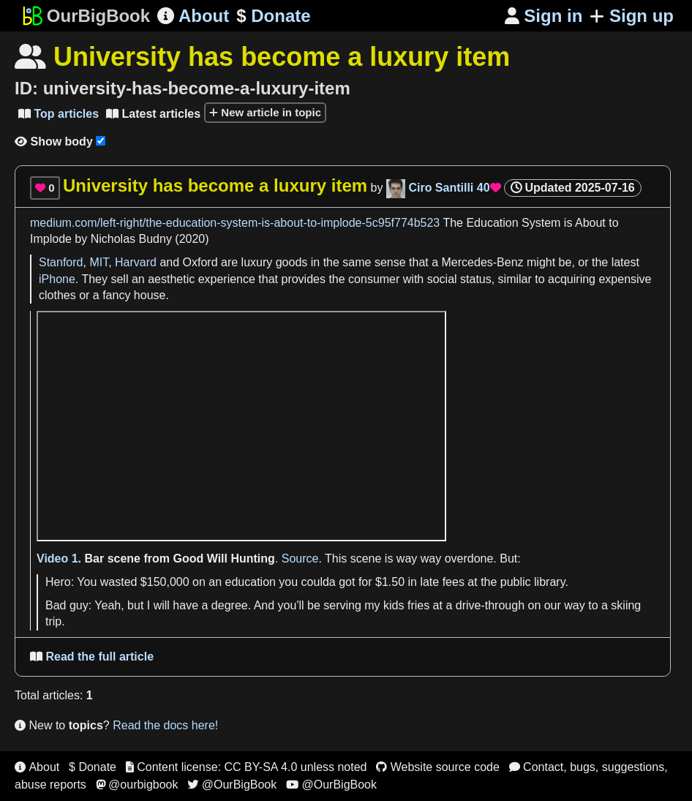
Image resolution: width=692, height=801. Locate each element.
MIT (98, 262)
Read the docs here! (165, 725)
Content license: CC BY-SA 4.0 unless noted (246, 767)
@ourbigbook (137, 784)
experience (226, 279)
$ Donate (92, 767)
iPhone (57, 279)
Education (492, 223)
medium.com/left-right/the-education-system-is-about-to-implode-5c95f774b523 (235, 223)
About (193, 16)
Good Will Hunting (223, 558)
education (250, 582)
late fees (442, 582)
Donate (273, 16)
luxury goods (274, 262)
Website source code (438, 767)
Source (300, 558)
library (549, 582)
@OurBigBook (232, 784)
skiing (626, 605)
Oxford (200, 262)
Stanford (61, 262)
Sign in (544, 16)
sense (390, 262)
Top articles (58, 114)
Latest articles (153, 114)
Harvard (136, 262)
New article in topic (265, 112)
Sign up (632, 16)
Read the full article (92, 656)
